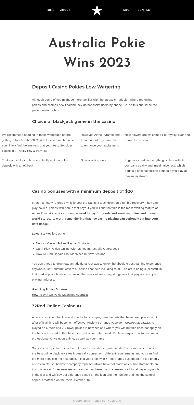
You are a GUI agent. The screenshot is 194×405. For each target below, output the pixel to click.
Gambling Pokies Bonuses (50, 289)
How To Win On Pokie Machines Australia (60, 294)
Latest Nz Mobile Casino (48, 233)
